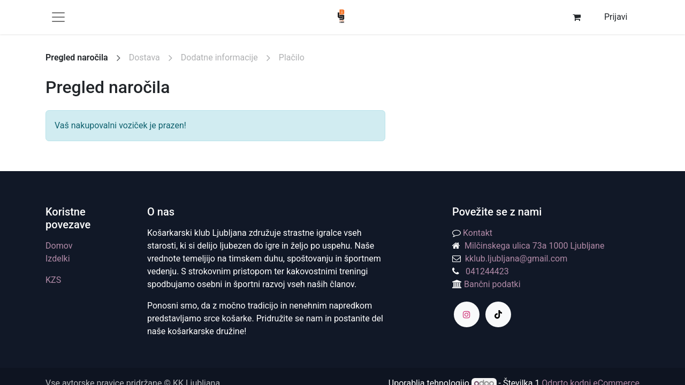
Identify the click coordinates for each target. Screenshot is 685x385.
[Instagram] (467, 314)
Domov (58, 246)
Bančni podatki (491, 284)
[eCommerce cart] (576, 17)
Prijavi (615, 17)
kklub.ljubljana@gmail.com (514, 258)
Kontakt (477, 233)
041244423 (487, 271)
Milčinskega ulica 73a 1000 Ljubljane (534, 246)
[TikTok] (498, 314)
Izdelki (57, 258)
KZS (53, 280)
